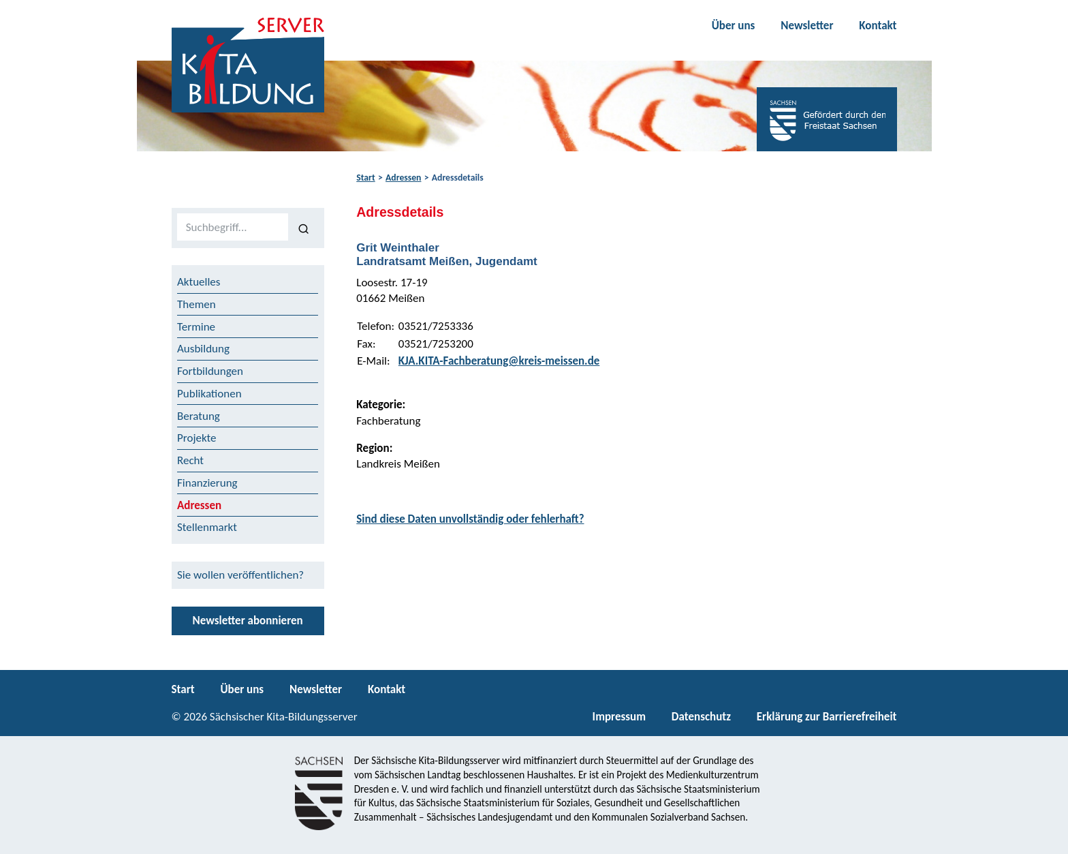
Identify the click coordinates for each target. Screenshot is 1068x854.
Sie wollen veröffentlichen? (240, 575)
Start (365, 177)
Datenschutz (701, 717)
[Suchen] (303, 227)
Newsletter (807, 25)
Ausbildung (203, 348)
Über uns (733, 25)
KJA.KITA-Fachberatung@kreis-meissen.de (499, 361)
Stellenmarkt (207, 527)
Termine (196, 327)
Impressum (619, 717)
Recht (190, 460)
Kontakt (877, 25)
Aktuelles (198, 282)
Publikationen (209, 393)
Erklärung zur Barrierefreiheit (827, 717)
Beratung (198, 416)
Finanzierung (207, 483)
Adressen (403, 177)
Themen (196, 304)
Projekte (197, 438)
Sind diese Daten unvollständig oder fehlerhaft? (470, 519)
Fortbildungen (210, 371)
